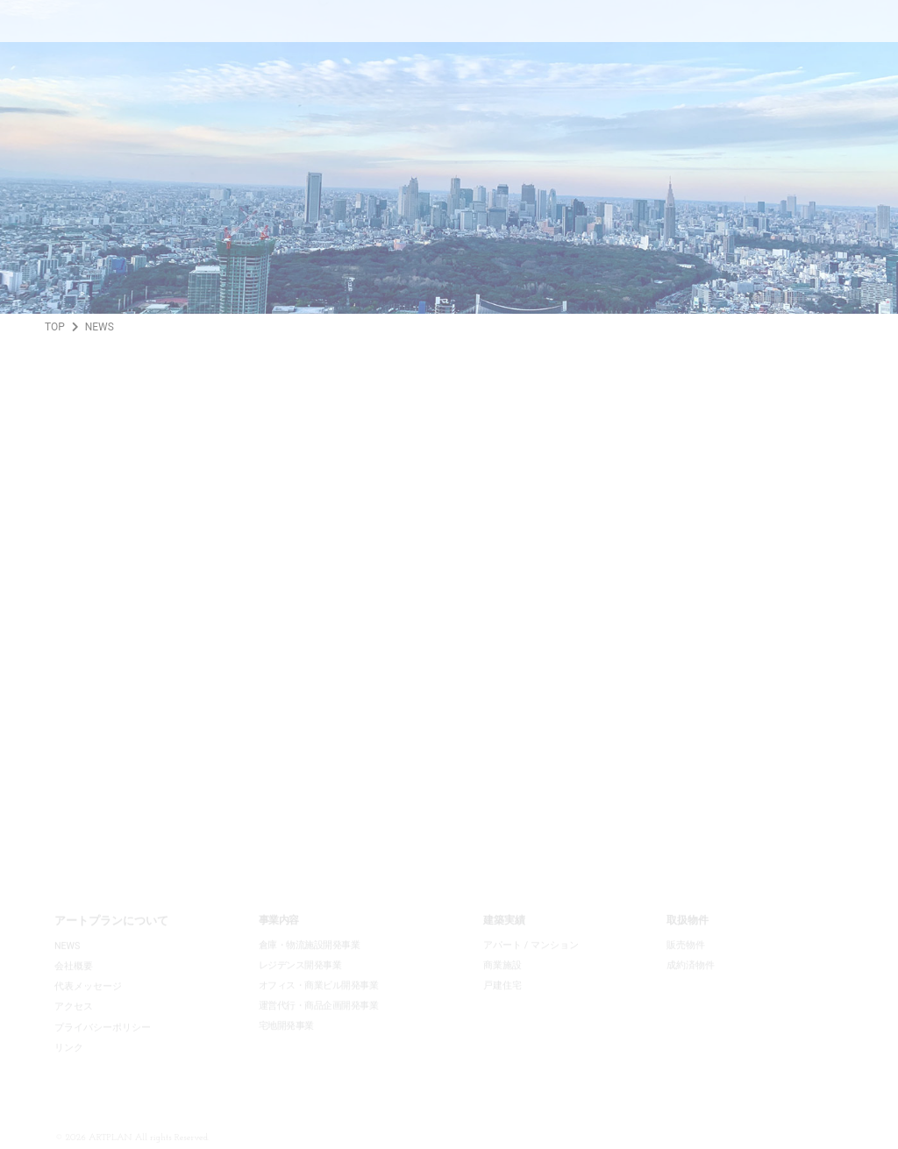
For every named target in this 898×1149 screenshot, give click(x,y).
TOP (55, 327)
